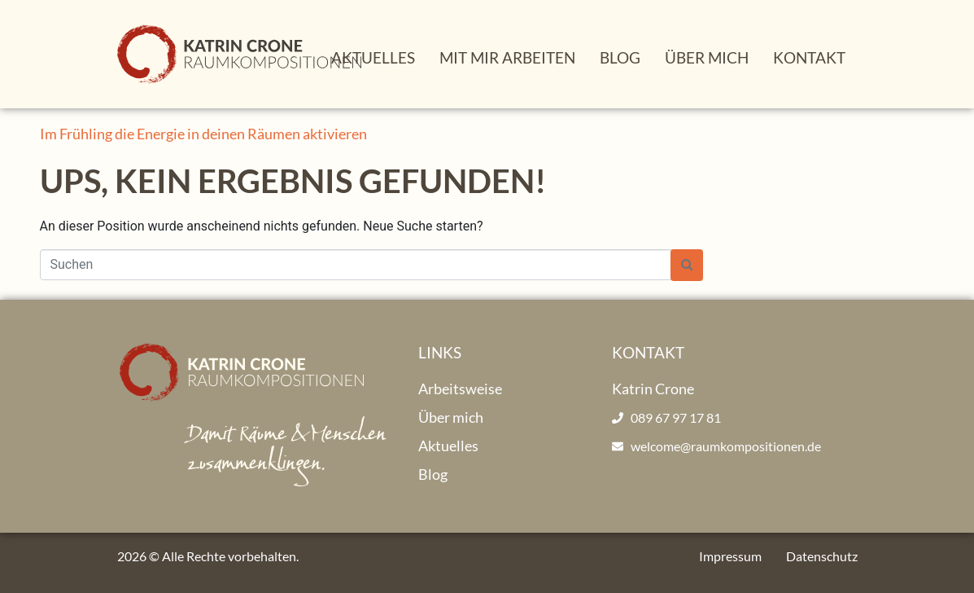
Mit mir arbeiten (507, 57)
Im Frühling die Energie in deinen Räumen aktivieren (203, 134)
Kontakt (809, 57)
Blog (620, 57)
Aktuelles (373, 57)
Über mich (707, 57)
